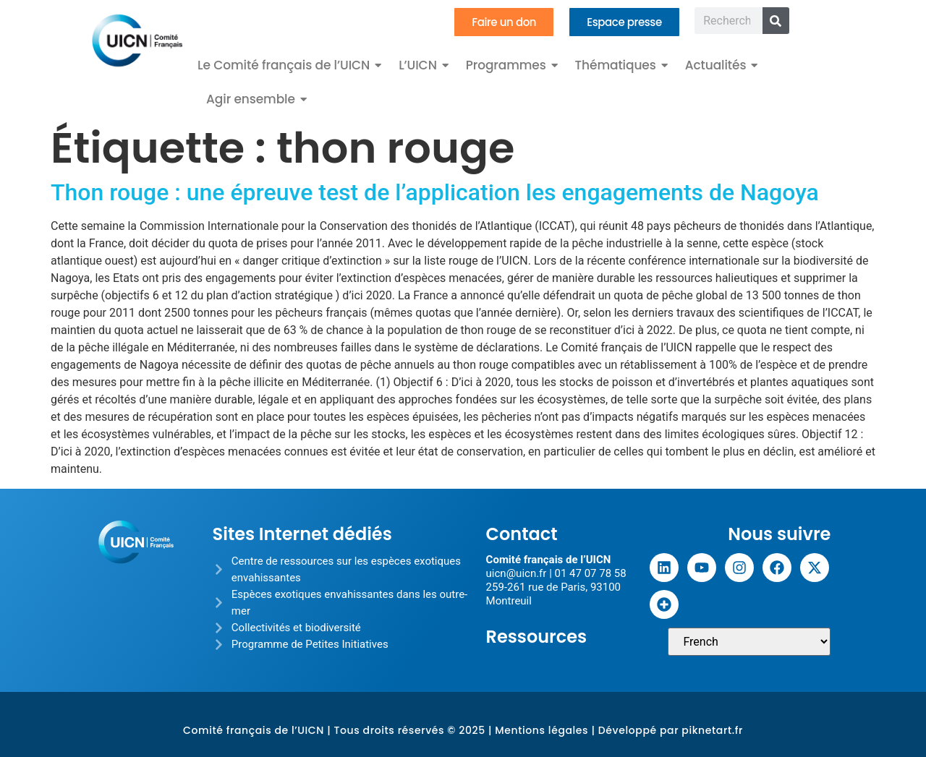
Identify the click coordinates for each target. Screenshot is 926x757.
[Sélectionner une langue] (749, 642)
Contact (522, 534)
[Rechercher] (776, 20)
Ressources (536, 637)
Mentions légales (541, 730)
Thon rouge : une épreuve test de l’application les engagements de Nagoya (435, 192)
